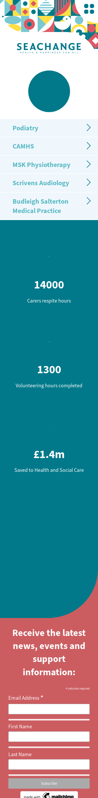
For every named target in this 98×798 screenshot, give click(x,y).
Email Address (26, 698)
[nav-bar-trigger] (89, 9)
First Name (20, 726)
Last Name (20, 754)
